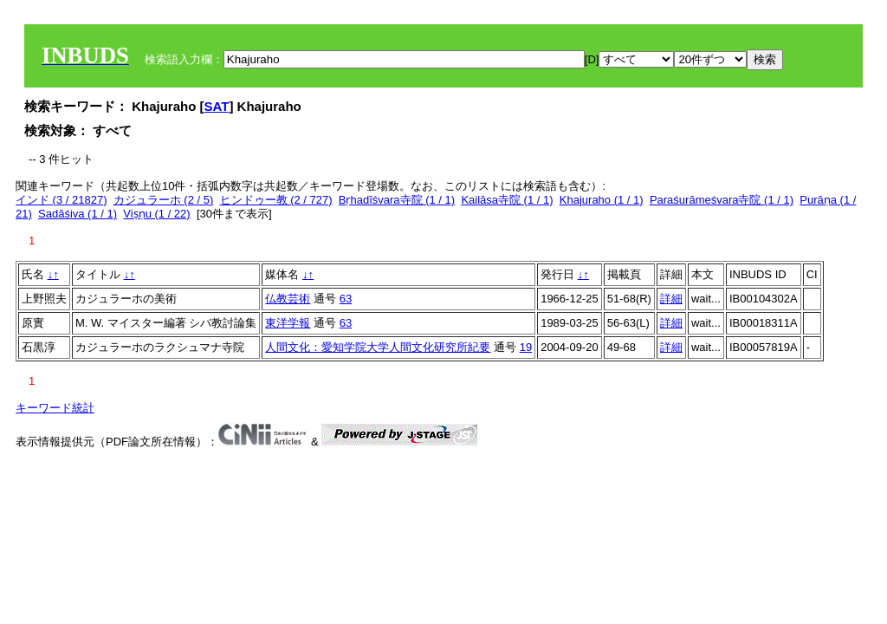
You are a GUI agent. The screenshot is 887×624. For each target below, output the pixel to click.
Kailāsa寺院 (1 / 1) (507, 199)
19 (526, 347)
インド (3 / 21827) (61, 199)
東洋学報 (287, 322)
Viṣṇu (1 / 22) (156, 213)
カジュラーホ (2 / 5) (163, 199)
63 (346, 298)
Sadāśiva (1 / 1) (77, 213)
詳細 (671, 298)
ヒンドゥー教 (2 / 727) (276, 199)
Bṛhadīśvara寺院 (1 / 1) (397, 199)
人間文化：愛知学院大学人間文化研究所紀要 (377, 347)
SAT (217, 106)
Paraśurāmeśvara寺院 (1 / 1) (721, 199)
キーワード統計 (55, 407)
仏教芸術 (287, 298)
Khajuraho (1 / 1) (602, 199)
